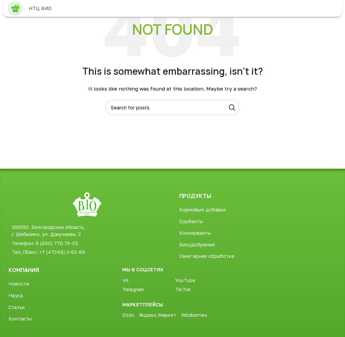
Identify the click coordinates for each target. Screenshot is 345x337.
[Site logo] (15, 8)
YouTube (185, 280)
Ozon (128, 315)
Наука (15, 295)
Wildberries (194, 315)
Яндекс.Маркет (157, 315)
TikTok (183, 289)
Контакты (20, 319)
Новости (18, 284)
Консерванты (195, 233)
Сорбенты (191, 221)
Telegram (133, 289)
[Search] (172, 107)
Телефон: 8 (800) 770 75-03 (45, 243)
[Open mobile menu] (333, 8)
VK (125, 280)
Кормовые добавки (202, 209)
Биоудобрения (197, 244)
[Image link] (87, 204)
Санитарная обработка (206, 256)
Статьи (16, 307)
